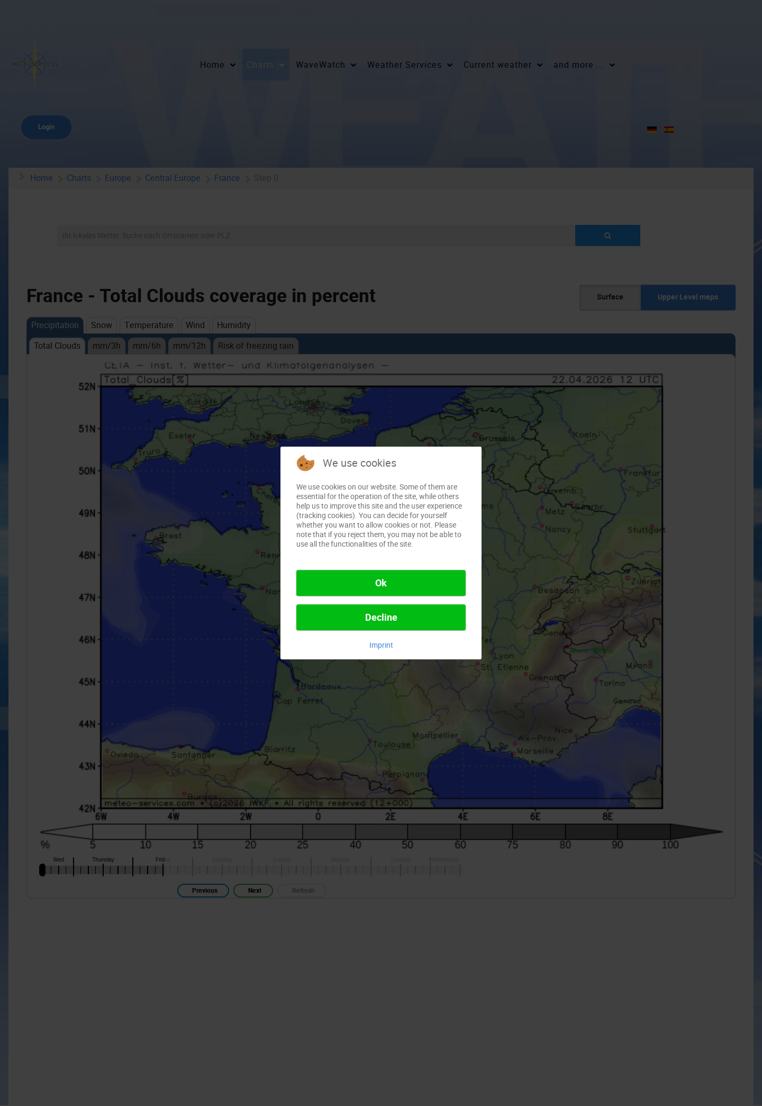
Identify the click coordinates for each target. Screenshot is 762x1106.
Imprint (381, 645)
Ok (381, 583)
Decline (381, 617)
